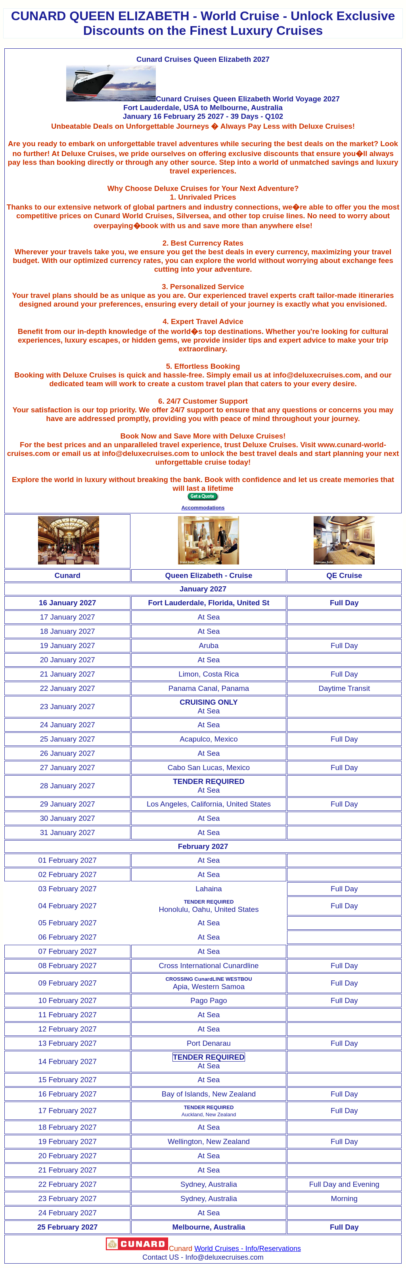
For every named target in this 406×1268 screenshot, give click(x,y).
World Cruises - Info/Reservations (247, 1249)
